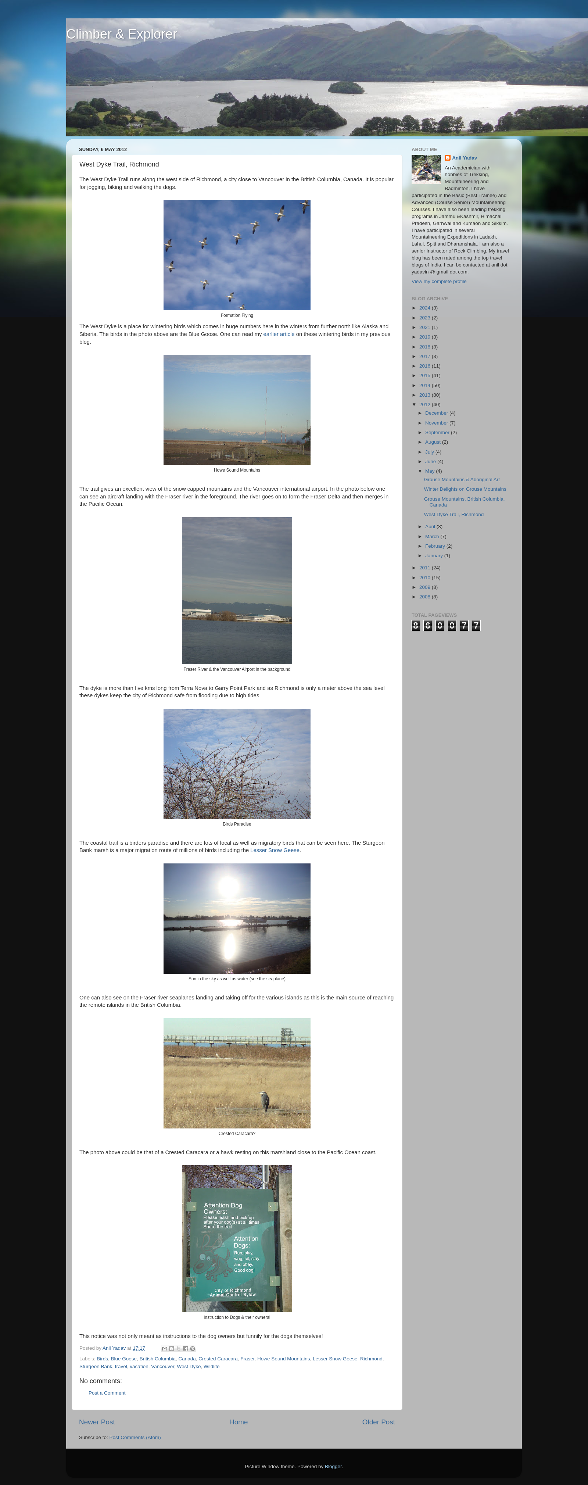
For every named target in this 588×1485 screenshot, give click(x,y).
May (430, 471)
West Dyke (189, 1366)
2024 (425, 308)
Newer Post (97, 1422)
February (436, 546)
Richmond (371, 1358)
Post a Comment (107, 1393)
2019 (425, 337)
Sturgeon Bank (95, 1366)
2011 (425, 567)
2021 (425, 327)
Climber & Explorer (121, 34)
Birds (102, 1358)
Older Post (378, 1422)
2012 (425, 404)
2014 (425, 385)
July (430, 452)
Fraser (247, 1358)
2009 (425, 587)
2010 (425, 577)
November (437, 423)
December (437, 413)
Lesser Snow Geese (275, 850)
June (431, 461)
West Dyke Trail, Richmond (454, 514)
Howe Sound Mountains (283, 1358)
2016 (425, 366)
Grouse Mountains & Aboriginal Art (462, 479)
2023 (425, 318)
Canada (187, 1358)
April (431, 526)
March (432, 536)
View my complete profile (439, 281)
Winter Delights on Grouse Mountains (465, 489)
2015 (425, 375)
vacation (139, 1366)
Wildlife (212, 1366)
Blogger (333, 1466)
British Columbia (158, 1358)
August (433, 442)
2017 (425, 356)
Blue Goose (124, 1358)
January (434, 555)
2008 (425, 597)
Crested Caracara (218, 1358)
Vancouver (162, 1366)
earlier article (279, 334)
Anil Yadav (464, 158)
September (438, 432)
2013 (425, 395)
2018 (425, 347)
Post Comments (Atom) (135, 1437)
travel (121, 1366)
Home (238, 1422)
